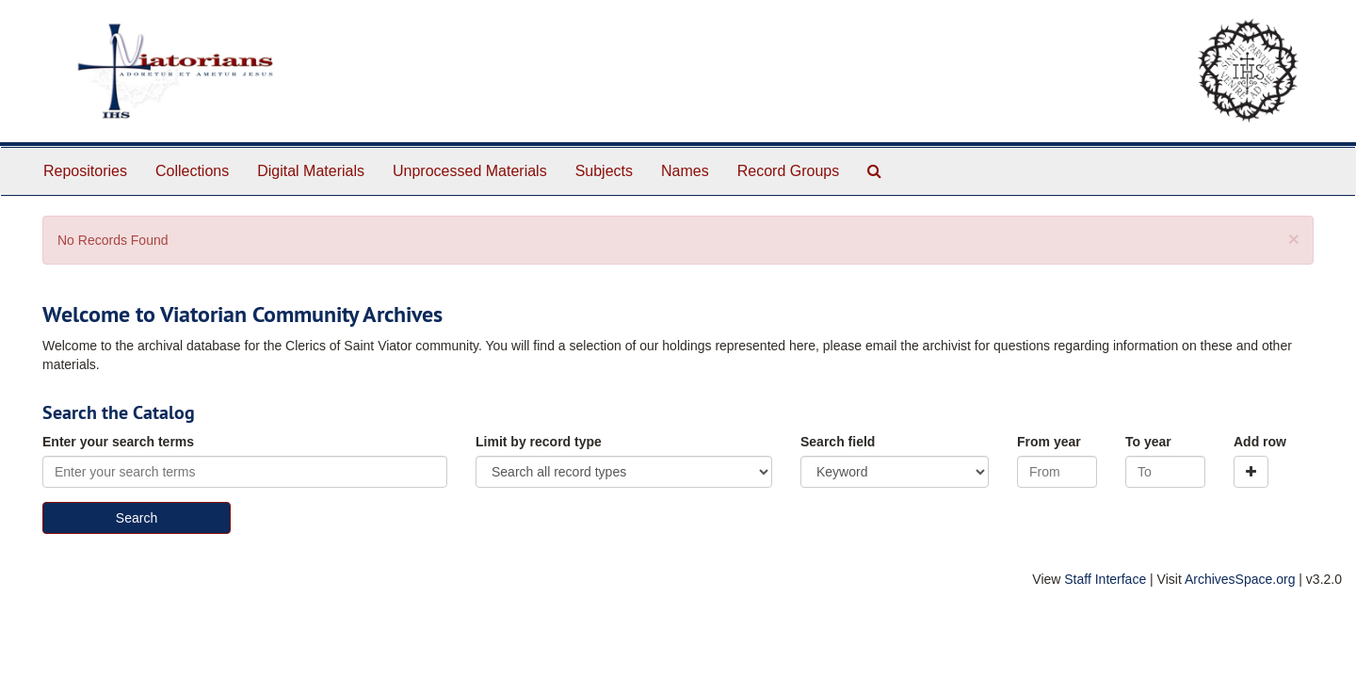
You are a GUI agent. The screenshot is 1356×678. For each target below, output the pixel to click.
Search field (837, 441)
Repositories (85, 171)
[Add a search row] (1251, 472)
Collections (192, 171)
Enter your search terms (118, 441)
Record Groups (788, 171)
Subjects (604, 171)
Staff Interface (1105, 579)
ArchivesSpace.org (1240, 579)
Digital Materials (310, 171)
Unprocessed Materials (470, 171)
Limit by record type (539, 441)
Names (685, 171)
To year (1148, 441)
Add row (1260, 441)
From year (1049, 441)
